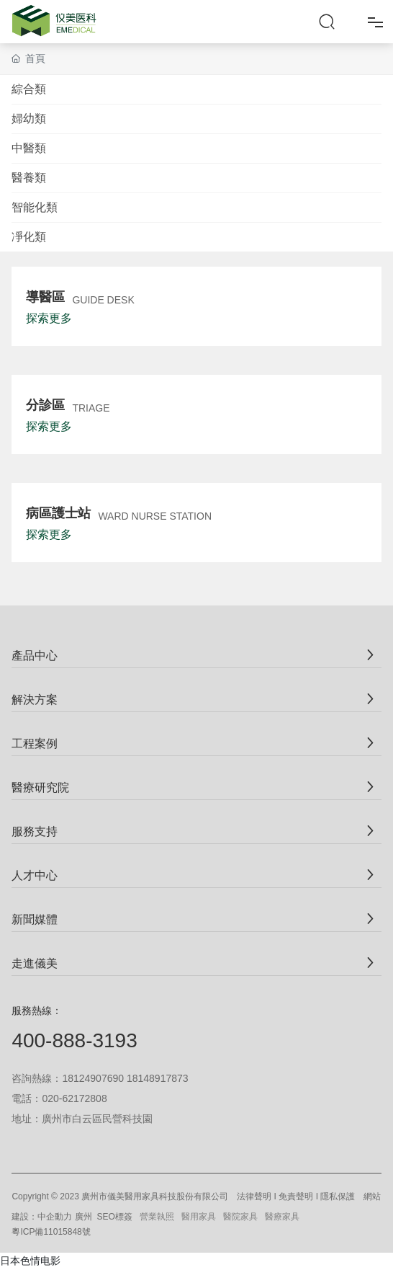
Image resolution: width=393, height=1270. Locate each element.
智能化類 (35, 207)
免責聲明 (296, 1196)
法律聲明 (254, 1196)
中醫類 (29, 148)
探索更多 (49, 318)
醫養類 (29, 178)
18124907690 (93, 1078)
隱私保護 (337, 1196)
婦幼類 (29, 118)
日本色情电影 (30, 1260)
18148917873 (158, 1078)
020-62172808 (74, 1098)
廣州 (83, 1217)
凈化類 (29, 237)
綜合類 (29, 89)
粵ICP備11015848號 (51, 1232)
